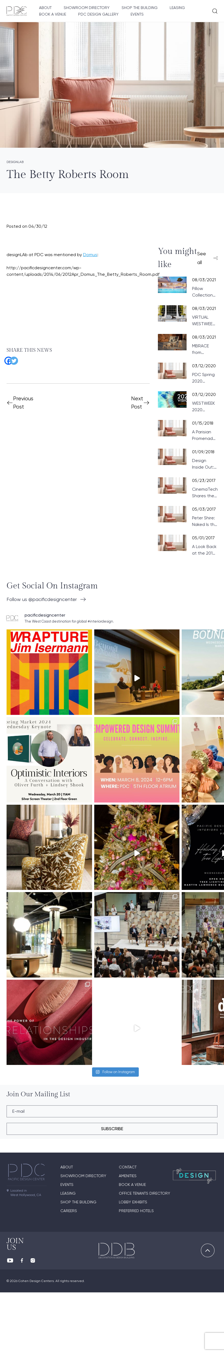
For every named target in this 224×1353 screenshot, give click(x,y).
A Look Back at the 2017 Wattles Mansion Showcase (204, 550)
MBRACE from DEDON (200, 349)
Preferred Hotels (136, 1271)
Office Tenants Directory (144, 1254)
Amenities (128, 1236)
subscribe (112, 1189)
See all (201, 258)
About (45, 7)
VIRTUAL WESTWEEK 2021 (203, 321)
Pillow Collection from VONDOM (202, 292)
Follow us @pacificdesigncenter (42, 599)
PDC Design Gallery (98, 14)
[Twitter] (12, 359)
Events (137, 14)
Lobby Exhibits (133, 1262)
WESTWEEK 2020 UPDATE (203, 407)
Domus (90, 254)
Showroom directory (87, 7)
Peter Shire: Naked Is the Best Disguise (204, 521)
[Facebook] (6, 359)
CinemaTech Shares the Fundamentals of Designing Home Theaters (206, 493)
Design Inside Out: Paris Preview (203, 464)
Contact (128, 1227)
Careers (68, 1271)
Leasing (177, 7)
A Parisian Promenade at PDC (204, 435)
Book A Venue (52, 14)
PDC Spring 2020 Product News (203, 378)
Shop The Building (140, 7)
